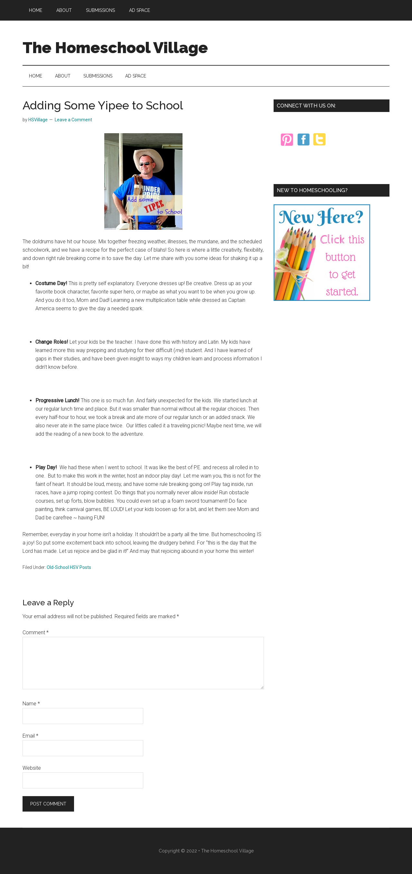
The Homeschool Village (115, 48)
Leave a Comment (73, 119)
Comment (36, 632)
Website (32, 768)
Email (30, 736)
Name (31, 704)
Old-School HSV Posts (69, 567)
